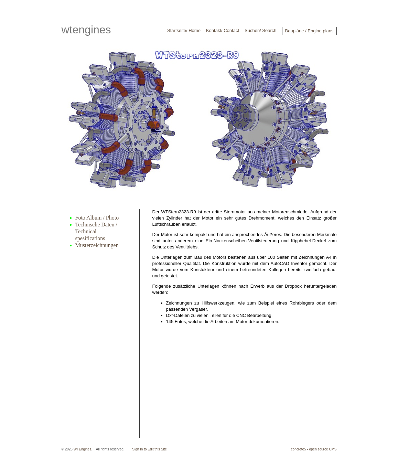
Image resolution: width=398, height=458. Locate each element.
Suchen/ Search (261, 30)
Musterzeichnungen (97, 245)
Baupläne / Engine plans (309, 30)
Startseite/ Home (184, 30)
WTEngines (83, 449)
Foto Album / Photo (97, 218)
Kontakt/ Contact (222, 30)
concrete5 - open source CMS (314, 449)
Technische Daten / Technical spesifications (96, 231)
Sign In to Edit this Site (149, 449)
